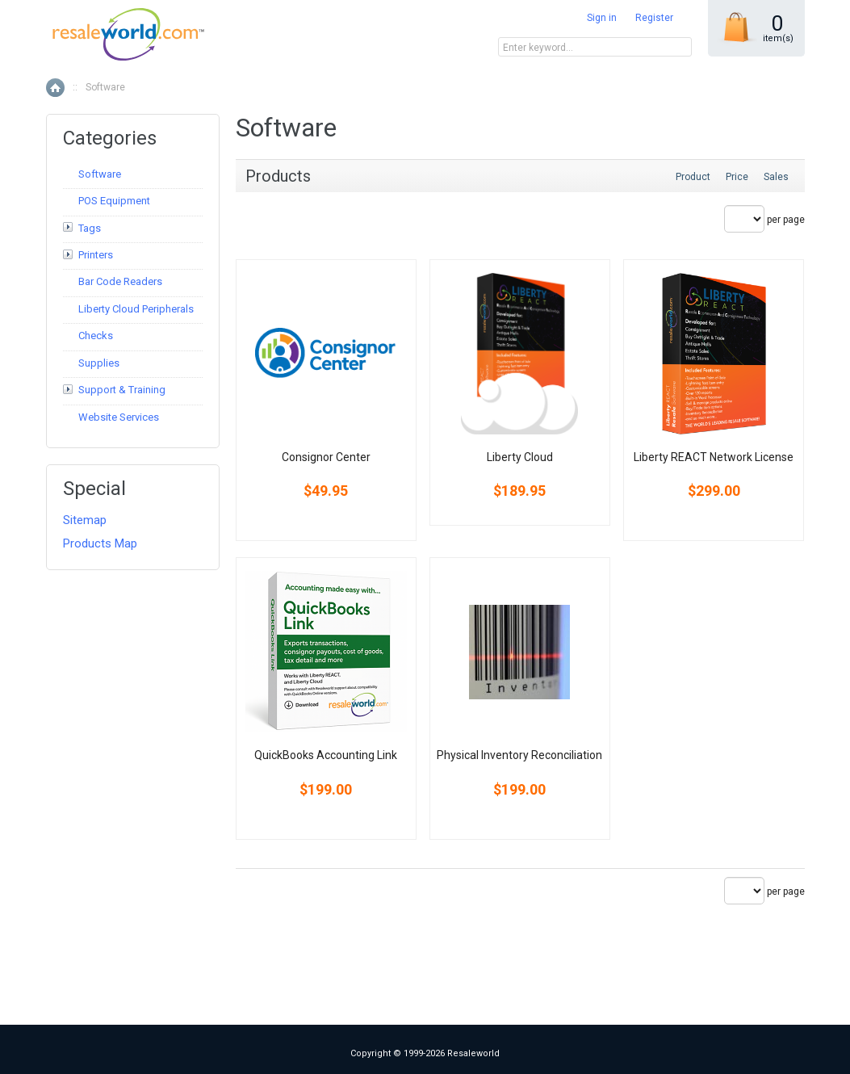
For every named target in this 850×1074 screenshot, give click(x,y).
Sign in (602, 17)
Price (737, 176)
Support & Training (121, 390)
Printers (95, 255)
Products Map (100, 543)
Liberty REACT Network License (713, 457)
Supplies (98, 363)
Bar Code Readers (120, 281)
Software (99, 174)
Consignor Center (326, 457)
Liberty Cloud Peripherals (136, 309)
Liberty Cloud (520, 457)
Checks (95, 335)
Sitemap (85, 520)
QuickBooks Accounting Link (325, 755)
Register (654, 17)
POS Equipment (114, 201)
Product (693, 176)
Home (55, 87)
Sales (776, 176)
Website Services (118, 417)
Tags (89, 228)
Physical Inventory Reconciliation (519, 755)
